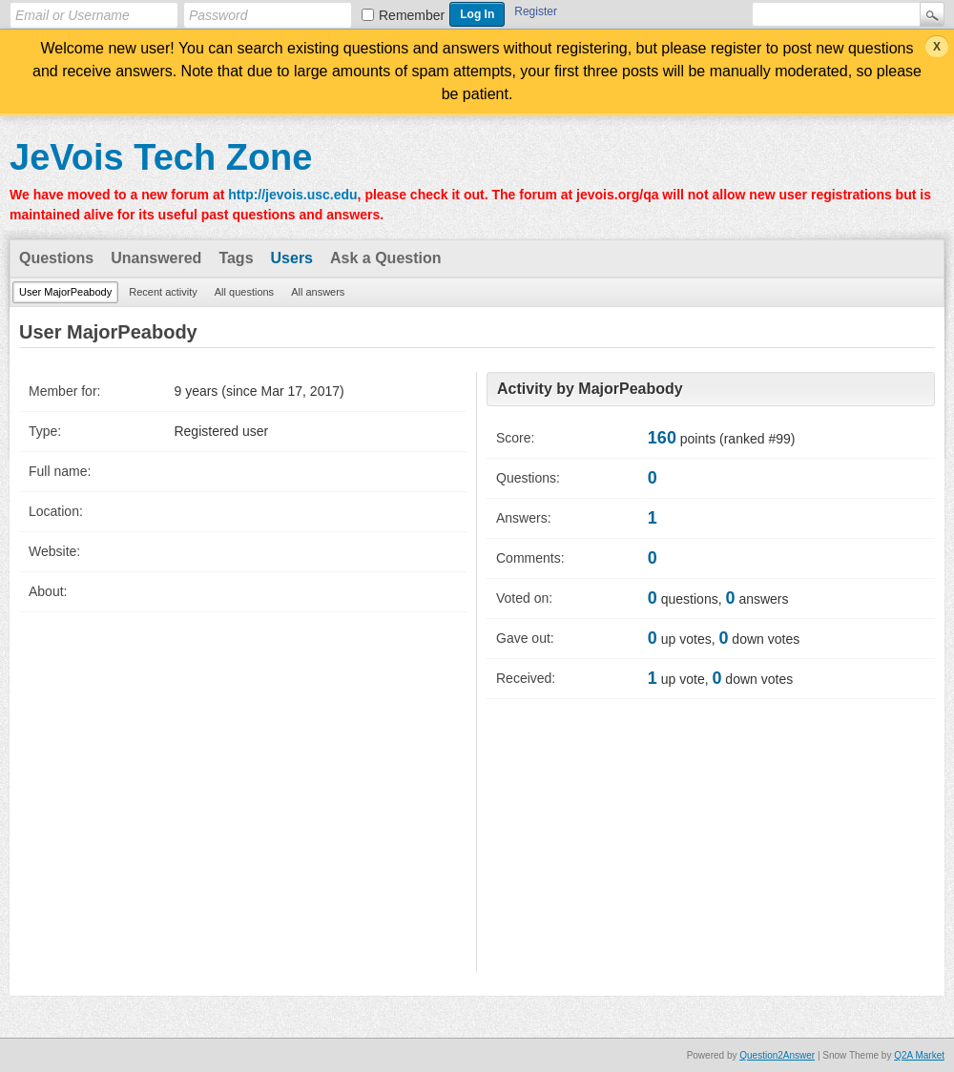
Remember (412, 15)
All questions (244, 292)
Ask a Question (385, 258)
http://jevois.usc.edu (292, 194)
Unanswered (156, 258)
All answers (317, 292)
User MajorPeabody (65, 292)
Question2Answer (777, 1055)
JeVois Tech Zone (161, 157)
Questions (56, 258)
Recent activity (163, 292)
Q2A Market (919, 1055)
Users (292, 258)
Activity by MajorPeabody (590, 389)
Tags (235, 258)
